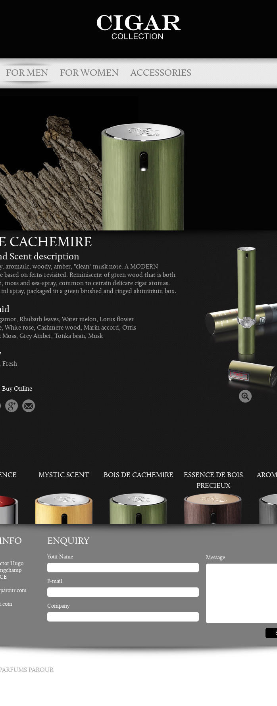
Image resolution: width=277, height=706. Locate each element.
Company (58, 606)
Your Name (60, 557)
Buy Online (17, 389)
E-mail (54, 582)
